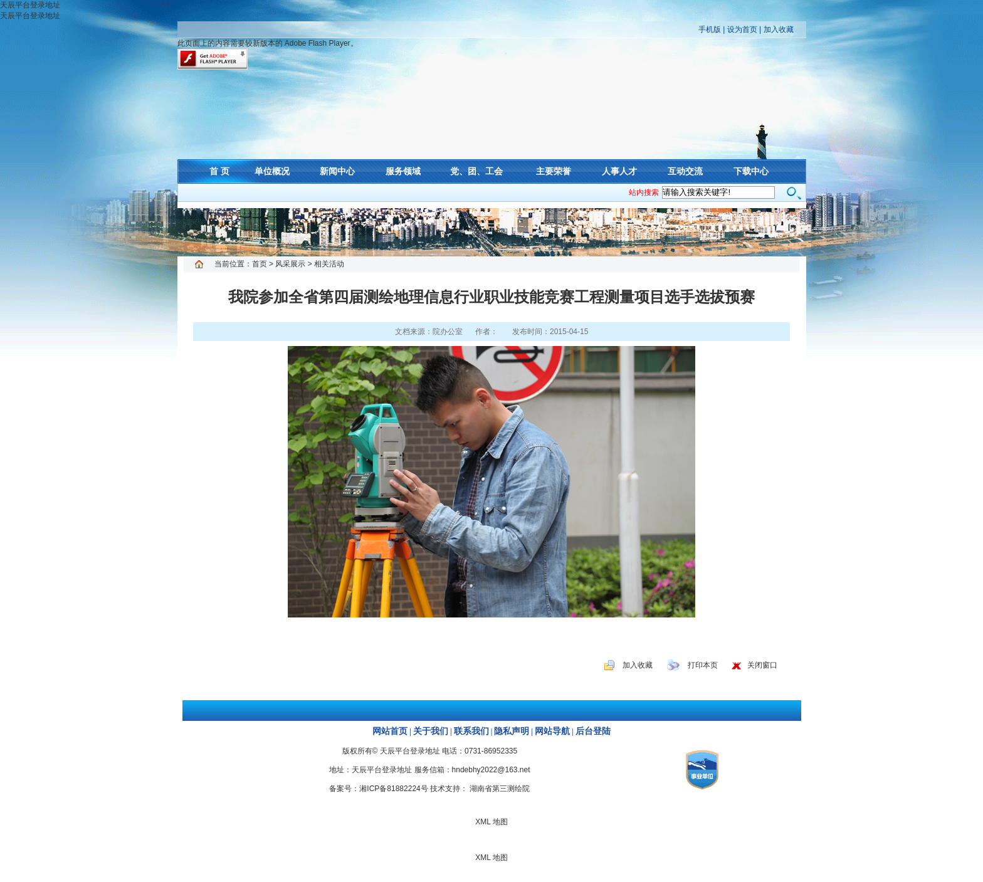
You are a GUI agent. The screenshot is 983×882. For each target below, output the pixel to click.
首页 (259, 264)
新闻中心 (337, 171)
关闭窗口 (762, 665)
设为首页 (742, 29)
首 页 (219, 171)
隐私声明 (511, 731)
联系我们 (471, 731)
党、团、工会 (476, 171)
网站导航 (552, 731)
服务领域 (403, 171)
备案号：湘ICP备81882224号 (378, 788)
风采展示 (290, 264)
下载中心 (751, 171)
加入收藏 (779, 29)
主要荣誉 (553, 171)
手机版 (709, 29)
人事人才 (619, 171)
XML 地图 (491, 232)
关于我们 (430, 731)
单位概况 (272, 171)
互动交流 (685, 171)
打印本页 (703, 665)
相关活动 (329, 264)
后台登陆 (593, 731)
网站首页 (389, 731)
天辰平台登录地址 (30, 5)
